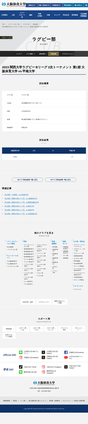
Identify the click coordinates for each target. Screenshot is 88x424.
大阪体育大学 (14, 6)
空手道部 (54, 254)
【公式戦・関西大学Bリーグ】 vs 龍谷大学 (19, 214)
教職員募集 (6, 409)
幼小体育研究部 (78, 271)
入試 (13, 16)
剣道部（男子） (55, 258)
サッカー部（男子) (29, 267)
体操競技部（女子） (65, 259)
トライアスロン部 (12, 257)
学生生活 (66, 16)
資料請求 (68, 7)
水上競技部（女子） (12, 271)
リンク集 (23, 409)
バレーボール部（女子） (41, 268)
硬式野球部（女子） (29, 259)
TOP (3, 24)
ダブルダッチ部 (78, 266)
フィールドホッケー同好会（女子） (79, 281)
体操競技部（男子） (65, 255)
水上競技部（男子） (12, 269)
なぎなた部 (54, 275)
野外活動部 (77, 268)
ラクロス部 (40, 283)
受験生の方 (32, 7)
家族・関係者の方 (44, 7)
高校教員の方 (56, 7)
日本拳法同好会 (78, 285)
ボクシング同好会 (79, 287)
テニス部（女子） (28, 292)
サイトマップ (67, 409)
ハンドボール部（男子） (41, 273)
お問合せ (79, 7)
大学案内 (4, 16)
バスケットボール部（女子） (42, 257)
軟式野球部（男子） (29, 262)
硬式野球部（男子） (29, 256)
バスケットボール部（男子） (42, 253)
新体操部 (65, 265)
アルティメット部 (79, 261)
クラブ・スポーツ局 (13, 24)
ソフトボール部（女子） (28, 285)
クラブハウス (77, 297)
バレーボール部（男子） (41, 264)
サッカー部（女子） (29, 269)
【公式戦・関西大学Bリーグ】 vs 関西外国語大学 (22, 210)
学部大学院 (39, 16)
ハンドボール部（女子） (41, 277)
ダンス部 (65, 263)
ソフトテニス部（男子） (28, 273)
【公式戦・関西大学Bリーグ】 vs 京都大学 (19, 217)
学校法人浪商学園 (79, 410)
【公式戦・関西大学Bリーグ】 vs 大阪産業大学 (21, 221)
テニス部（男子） (28, 289)
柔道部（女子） (55, 271)
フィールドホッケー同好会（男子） (79, 277)
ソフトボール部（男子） (28, 281)
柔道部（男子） (55, 266)
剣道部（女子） (55, 262)
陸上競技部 (10, 254)
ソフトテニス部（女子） (28, 277)
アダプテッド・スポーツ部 (79, 257)
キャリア (57, 16)
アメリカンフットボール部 (29, 253)
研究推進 (75, 16)
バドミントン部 (41, 261)
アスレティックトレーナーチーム (79, 253)
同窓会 (16, 409)
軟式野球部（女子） (29, 264)
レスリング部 (54, 279)
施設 (30, 16)
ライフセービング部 (12, 274)
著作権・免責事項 (55, 409)
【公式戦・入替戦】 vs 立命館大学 (16, 202)
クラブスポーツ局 (22, 16)
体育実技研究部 (78, 263)
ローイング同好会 (79, 274)
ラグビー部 (26, 24)
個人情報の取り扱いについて (38, 409)
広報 (48, 16)
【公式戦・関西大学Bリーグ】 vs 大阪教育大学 (21, 206)
